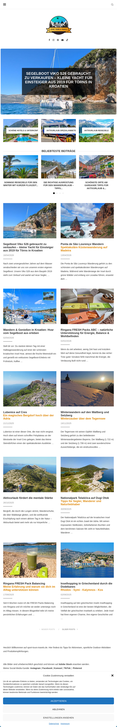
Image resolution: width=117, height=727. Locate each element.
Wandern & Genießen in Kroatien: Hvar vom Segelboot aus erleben (28, 331)
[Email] (62, 40)
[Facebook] (49, 40)
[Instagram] (53, 40)
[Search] (112, 4)
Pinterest (77, 668)
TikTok (67, 668)
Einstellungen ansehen (58, 717)
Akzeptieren (58, 701)
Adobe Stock (65, 664)
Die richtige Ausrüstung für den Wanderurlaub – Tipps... (58, 185)
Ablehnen (58, 709)
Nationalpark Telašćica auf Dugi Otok (85, 501)
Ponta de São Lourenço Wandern (84, 247)
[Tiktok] (67, 40)
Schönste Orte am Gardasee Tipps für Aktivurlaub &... (96, 185)
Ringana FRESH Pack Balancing (29, 586)
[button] (112, 675)
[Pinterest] (58, 40)
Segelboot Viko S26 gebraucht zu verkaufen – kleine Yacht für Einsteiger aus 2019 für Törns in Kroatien (58, 79)
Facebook (47, 668)
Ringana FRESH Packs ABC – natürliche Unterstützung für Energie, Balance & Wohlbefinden (87, 333)
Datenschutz (54, 724)
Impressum (65, 724)
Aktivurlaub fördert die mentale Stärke (28, 497)
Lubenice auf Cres (28, 415)
